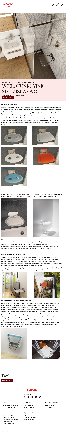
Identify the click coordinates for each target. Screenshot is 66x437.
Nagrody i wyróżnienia (30, 417)
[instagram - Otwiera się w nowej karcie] (32, 397)
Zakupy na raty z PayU (9, 407)
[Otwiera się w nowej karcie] (36, 397)
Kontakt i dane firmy (29, 419)
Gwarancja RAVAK (8, 415)
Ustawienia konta (29, 407)
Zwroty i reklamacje (8, 423)
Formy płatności (50, 405)
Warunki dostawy (50, 407)
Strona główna (6, 82)
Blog (13, 82)
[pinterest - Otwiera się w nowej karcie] (28, 397)
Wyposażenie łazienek (8, 95)
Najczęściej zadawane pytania (11, 405)
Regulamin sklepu (8, 421)
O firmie (26, 415)
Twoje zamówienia (29, 405)
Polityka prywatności (9, 417)
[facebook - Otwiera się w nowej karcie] (24, 397)
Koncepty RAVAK (20, 95)
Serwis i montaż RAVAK (51, 409)
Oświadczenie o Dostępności (11, 419)
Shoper (14, 432)
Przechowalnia (28, 409)
